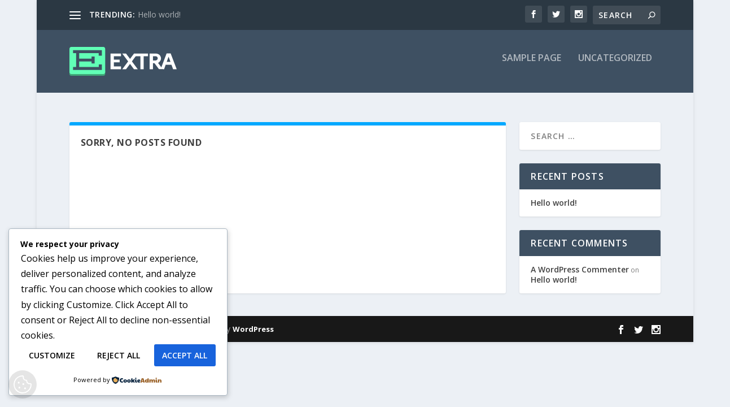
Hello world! (159, 14)
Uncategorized (615, 65)
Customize (52, 355)
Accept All (184, 355)
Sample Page (531, 65)
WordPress (253, 330)
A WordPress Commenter (580, 270)
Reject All (118, 355)
